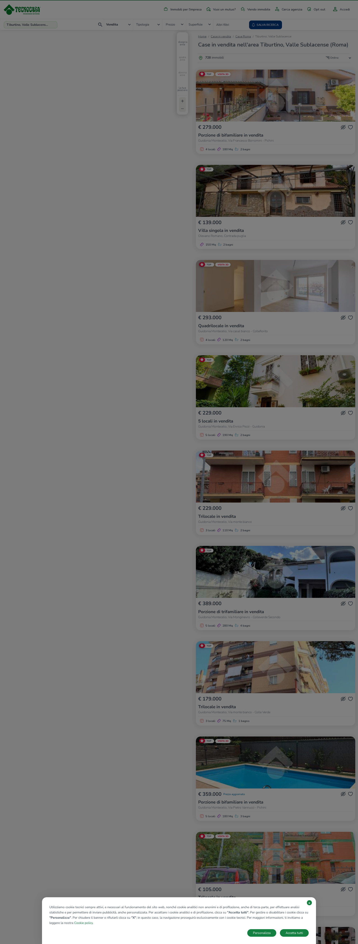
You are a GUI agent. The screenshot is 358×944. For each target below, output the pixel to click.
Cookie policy (83, 923)
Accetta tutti (294, 933)
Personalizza (262, 933)
